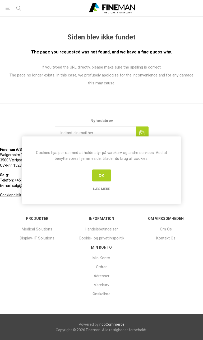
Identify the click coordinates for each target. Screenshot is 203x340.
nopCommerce (111, 324)
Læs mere (101, 189)
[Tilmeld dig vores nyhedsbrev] (95, 132)
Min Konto (101, 258)
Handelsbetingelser (101, 229)
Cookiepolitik (10, 195)
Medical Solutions (37, 229)
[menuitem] (37, 229)
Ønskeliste (101, 294)
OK (101, 175)
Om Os (166, 229)
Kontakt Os (166, 238)
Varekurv (101, 285)
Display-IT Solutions (37, 238)
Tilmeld (142, 132)
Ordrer (101, 267)
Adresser (101, 276)
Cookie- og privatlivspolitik (101, 238)
